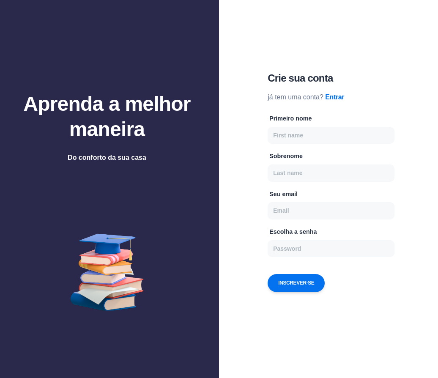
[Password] (331, 248)
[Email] (331, 210)
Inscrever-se (296, 283)
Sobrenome (286, 156)
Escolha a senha (293, 231)
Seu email (283, 194)
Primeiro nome (290, 118)
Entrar (334, 97)
